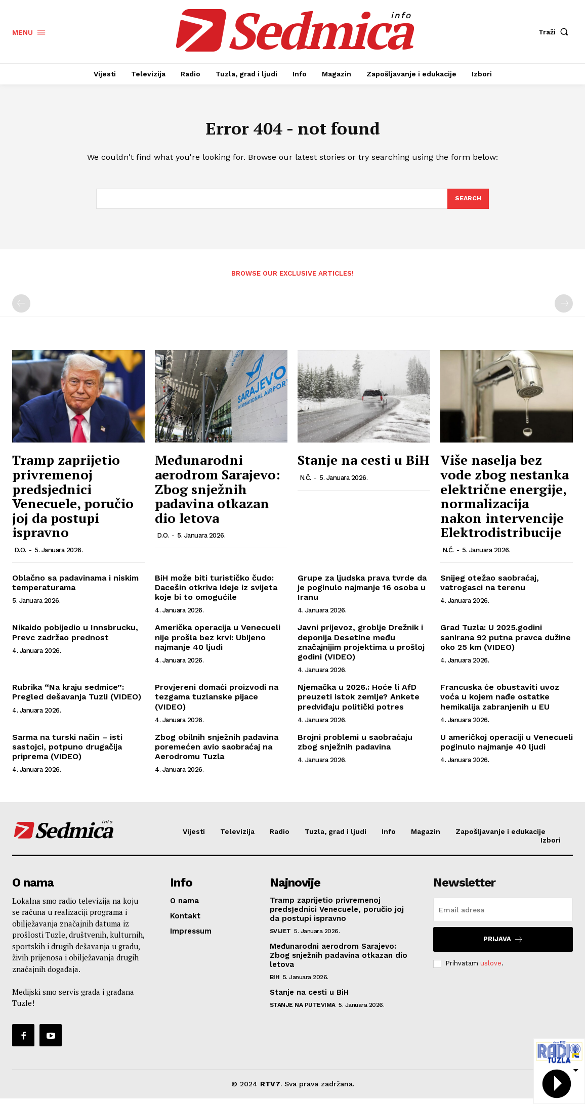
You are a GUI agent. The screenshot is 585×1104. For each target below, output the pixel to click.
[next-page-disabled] (564, 309)
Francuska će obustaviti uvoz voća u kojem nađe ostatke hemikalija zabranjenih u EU (499, 702)
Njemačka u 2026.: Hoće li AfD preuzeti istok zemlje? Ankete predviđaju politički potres (359, 702)
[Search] (467, 203)
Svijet (280, 936)
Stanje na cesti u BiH (364, 465)
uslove (491, 969)
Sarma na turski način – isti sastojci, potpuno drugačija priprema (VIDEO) (67, 751)
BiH (275, 982)
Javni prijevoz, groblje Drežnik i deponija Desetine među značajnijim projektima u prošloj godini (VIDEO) (361, 647)
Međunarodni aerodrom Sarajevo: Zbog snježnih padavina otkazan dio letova (217, 494)
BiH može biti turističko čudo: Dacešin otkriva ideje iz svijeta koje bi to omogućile (216, 593)
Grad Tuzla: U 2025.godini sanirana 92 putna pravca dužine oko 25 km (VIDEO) (505, 642)
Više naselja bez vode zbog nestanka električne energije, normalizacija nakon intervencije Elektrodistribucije (504, 501)
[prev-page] (21, 309)
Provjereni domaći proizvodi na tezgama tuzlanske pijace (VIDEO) (216, 702)
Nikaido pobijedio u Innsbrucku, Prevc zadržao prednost (75, 637)
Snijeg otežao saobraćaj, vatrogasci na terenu (489, 588)
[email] (503, 915)
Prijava (503, 945)
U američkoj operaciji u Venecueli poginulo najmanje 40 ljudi (506, 747)
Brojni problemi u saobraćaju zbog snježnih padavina (355, 747)
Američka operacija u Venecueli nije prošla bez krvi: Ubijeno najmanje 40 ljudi (217, 642)
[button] (555, 31)
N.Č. (305, 483)
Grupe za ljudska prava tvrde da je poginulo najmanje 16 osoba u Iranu (362, 593)
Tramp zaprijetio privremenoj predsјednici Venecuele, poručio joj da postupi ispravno (73, 501)
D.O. (20, 555)
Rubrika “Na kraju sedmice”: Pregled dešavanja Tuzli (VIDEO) (76, 697)
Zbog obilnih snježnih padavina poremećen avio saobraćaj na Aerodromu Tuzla (216, 751)
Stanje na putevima (303, 1010)
